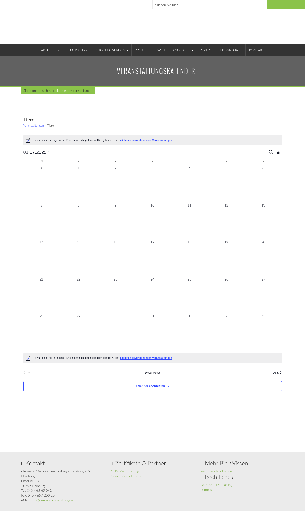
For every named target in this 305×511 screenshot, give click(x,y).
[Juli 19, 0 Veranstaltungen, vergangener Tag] (226, 258)
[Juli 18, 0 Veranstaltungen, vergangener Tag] (189, 258)
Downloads (231, 50)
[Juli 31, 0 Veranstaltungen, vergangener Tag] (152, 332)
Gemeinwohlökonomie (127, 476)
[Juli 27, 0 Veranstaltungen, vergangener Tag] (263, 295)
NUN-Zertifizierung (125, 471)
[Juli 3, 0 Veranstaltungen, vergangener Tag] (152, 184)
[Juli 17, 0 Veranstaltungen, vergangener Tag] (152, 258)
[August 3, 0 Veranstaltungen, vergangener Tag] (263, 332)
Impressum (208, 489)
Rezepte (207, 50)
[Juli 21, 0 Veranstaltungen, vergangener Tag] (41, 295)
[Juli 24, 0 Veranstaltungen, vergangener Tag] (152, 295)
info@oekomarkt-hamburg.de (52, 500)
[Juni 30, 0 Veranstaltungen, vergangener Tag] (41, 184)
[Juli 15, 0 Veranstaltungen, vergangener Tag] (78, 258)
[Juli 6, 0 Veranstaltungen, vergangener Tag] (263, 184)
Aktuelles (51, 50)
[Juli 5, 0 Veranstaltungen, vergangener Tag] (226, 184)
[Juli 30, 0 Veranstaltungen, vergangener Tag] (115, 332)
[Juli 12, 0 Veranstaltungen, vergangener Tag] (226, 221)
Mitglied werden (111, 50)
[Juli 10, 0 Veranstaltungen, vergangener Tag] (152, 221)
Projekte (143, 50)
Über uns (78, 50)
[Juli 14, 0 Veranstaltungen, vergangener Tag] (41, 258)
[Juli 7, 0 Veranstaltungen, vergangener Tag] (41, 221)
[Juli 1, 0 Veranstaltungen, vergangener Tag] (78, 184)
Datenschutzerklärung (217, 485)
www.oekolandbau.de (216, 471)
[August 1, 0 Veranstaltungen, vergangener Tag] (189, 332)
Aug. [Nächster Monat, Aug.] (277, 372)
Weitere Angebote (175, 50)
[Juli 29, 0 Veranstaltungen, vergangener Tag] (78, 332)
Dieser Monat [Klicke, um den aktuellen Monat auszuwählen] (152, 372)
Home (61, 90)
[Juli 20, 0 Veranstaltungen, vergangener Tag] (263, 258)
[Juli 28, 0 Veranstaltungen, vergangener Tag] (41, 332)
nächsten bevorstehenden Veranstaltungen (146, 140)
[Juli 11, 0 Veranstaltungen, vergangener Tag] (189, 221)
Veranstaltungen (33, 125)
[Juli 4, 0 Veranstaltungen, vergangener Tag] (189, 184)
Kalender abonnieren (150, 386)
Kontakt (256, 50)
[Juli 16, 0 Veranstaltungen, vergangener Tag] (115, 258)
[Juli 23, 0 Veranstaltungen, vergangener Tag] (115, 295)
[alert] (152, 140)
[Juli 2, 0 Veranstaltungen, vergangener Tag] (115, 184)
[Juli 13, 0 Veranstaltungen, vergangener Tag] (263, 221)
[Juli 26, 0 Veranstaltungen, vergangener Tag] (226, 295)
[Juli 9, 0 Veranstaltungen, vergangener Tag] (115, 221)
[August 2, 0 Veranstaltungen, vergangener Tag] (226, 332)
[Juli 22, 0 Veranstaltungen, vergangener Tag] (78, 295)
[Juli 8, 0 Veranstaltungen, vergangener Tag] (78, 221)
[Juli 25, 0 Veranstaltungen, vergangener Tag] (189, 295)
